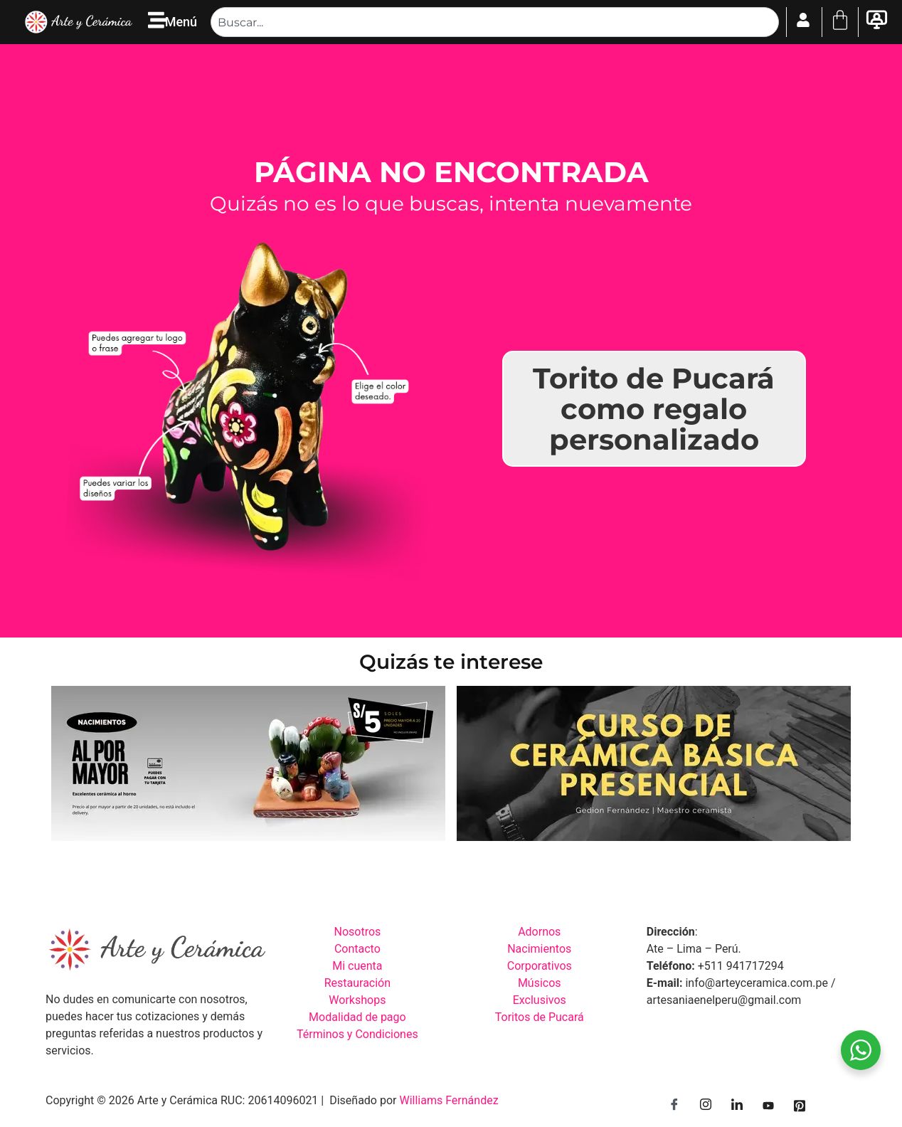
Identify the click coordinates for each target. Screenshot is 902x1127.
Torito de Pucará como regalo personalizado (654, 409)
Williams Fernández (448, 1100)
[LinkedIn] (737, 1105)
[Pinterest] (799, 1105)
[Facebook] (674, 1105)
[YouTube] (768, 1105)
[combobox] (494, 22)
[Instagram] (705, 1105)
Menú (181, 21)
